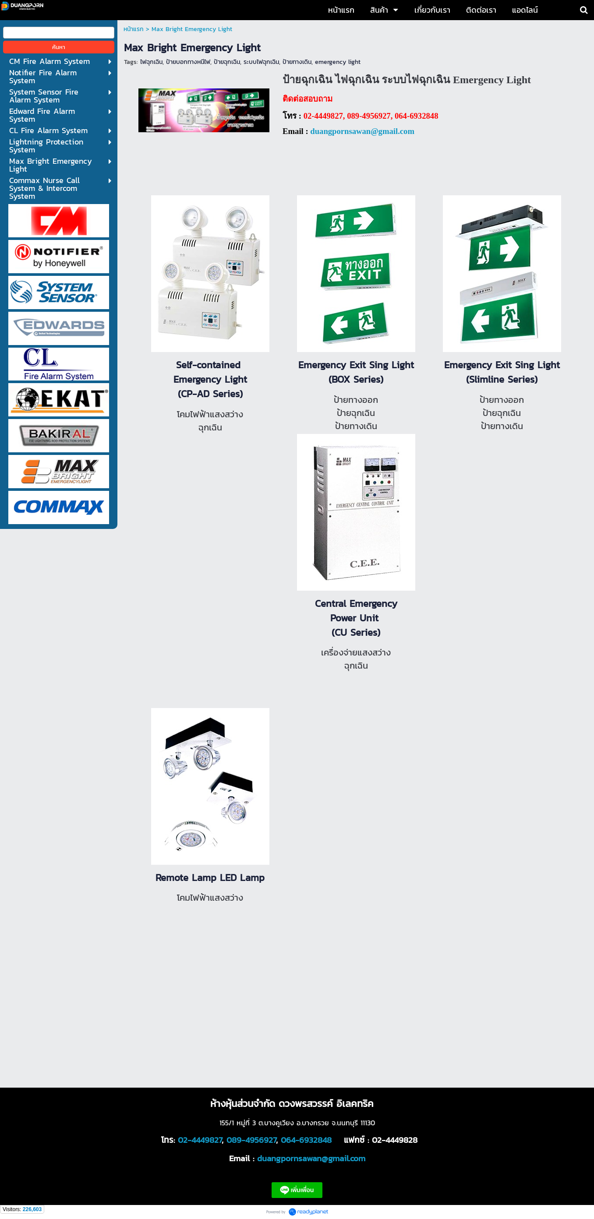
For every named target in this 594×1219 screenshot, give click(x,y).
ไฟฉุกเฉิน (151, 62)
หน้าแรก (134, 29)
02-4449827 (200, 1140)
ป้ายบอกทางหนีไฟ (188, 62)
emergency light (338, 62)
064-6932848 (306, 1140)
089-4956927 (251, 1140)
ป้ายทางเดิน (297, 62)
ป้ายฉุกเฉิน (227, 62)
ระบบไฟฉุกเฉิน (261, 62)
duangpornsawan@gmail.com (362, 131)
